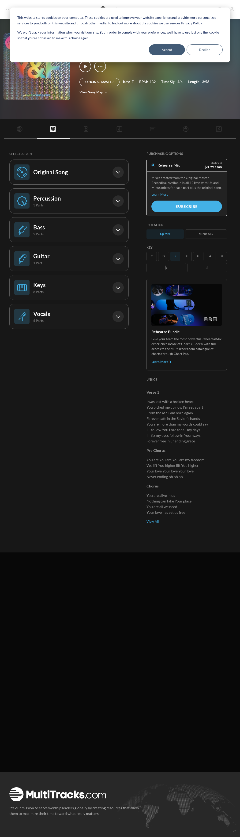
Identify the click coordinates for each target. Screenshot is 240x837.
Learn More (159, 194)
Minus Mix (206, 234)
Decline (204, 50)
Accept (167, 50)
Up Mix (165, 234)
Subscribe (186, 206)
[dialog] (120, 35)
